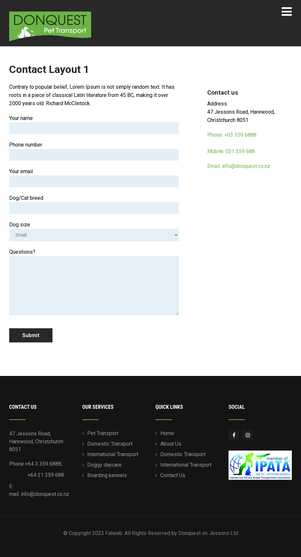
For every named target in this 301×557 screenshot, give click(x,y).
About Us (170, 444)
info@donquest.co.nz (45, 494)
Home (167, 433)
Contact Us (172, 475)
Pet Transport (102, 433)
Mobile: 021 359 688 (231, 151)
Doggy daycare (104, 465)
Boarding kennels (107, 475)
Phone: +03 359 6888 (231, 135)
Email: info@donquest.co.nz (238, 166)
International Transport (112, 454)
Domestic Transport (109, 444)
